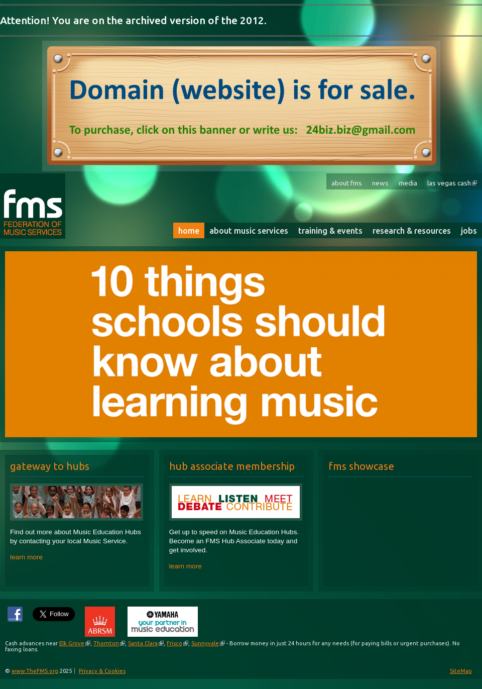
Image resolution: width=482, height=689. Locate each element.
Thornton (106, 643)
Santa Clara (143, 643)
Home (188, 230)
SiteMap (461, 671)
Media (408, 183)
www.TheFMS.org (35, 671)
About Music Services (248, 230)
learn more (26, 557)
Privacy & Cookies (102, 671)
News (380, 183)
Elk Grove (71, 643)
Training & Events (330, 230)
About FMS (346, 183)
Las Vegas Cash (449, 183)
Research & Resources (412, 230)
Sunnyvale (205, 643)
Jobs (469, 230)
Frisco (174, 643)
